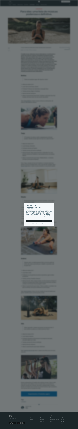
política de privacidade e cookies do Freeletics (34, 218)
